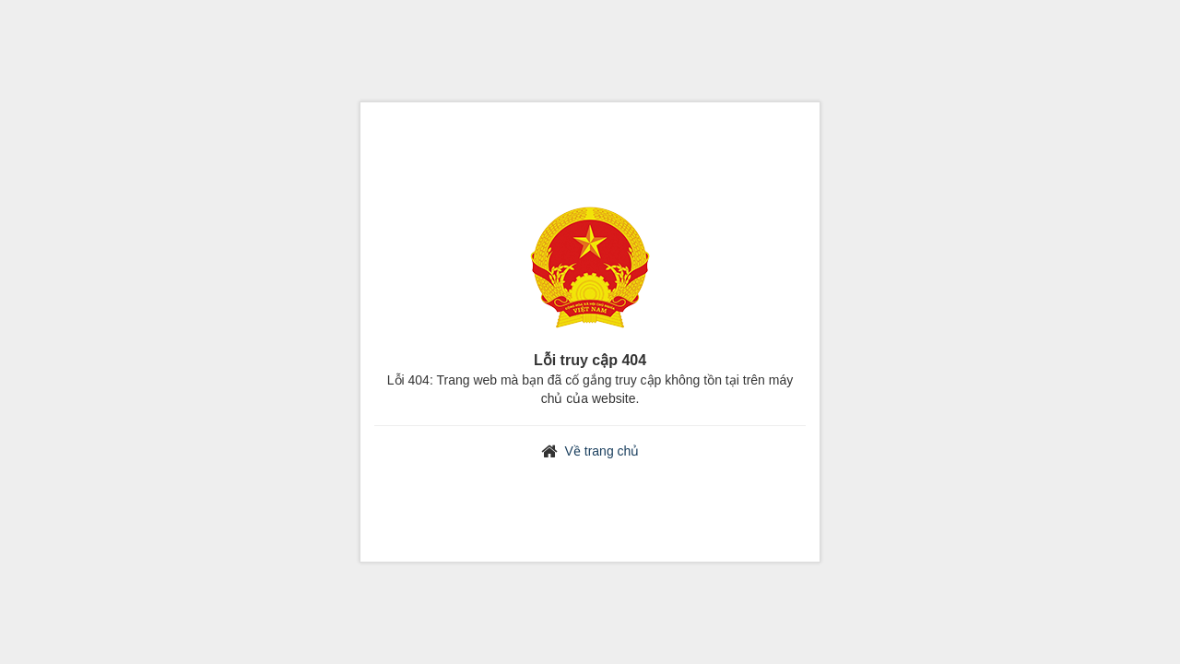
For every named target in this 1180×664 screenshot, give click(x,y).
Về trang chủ (602, 451)
